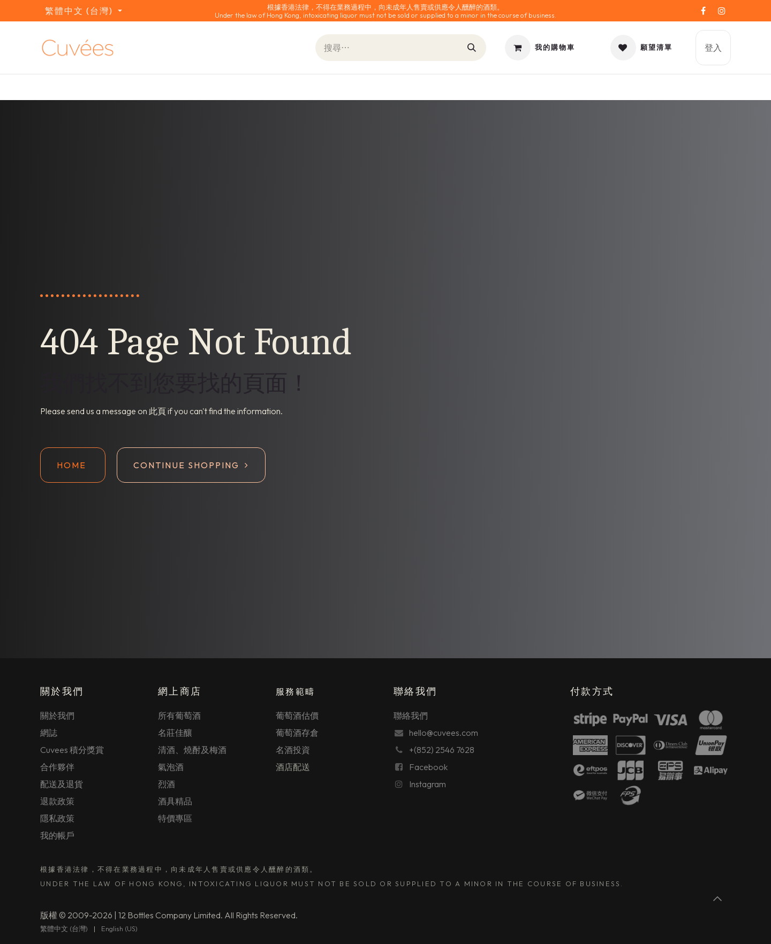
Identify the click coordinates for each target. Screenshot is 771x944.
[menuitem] (64, 929)
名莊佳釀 (175, 732)
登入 (713, 47)
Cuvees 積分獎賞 (72, 749)
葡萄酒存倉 (297, 732)
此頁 (157, 411)
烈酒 (166, 784)
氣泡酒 (171, 767)
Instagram (427, 784)
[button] (718, 898)
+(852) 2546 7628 (441, 749)
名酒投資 (293, 749)
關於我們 (57, 715)
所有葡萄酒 (179, 715)
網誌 (48, 732)
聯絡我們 (411, 715)
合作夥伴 (57, 767)
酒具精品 (175, 801)
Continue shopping (191, 465)
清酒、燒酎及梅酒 (192, 749)
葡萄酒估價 (297, 715)
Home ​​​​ (73, 465)
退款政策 (57, 801)
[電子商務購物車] (540, 48)
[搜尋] (472, 47)
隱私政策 (57, 818)
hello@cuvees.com (443, 732)
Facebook (428, 767)
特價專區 (175, 818)
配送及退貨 (61, 784)
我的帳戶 (57, 835)
